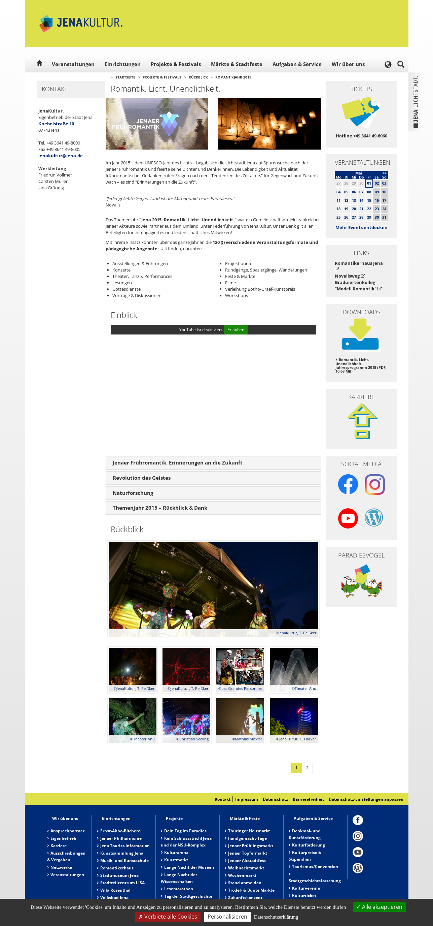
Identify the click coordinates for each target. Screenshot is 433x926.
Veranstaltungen (73, 64)
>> (385, 172)
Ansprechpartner (67, 831)
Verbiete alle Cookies (168, 916)
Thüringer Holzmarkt (249, 831)
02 (377, 183)
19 (346, 208)
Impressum (246, 799)
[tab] (213, 462)
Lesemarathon (178, 889)
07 (361, 191)
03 (384, 183)
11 (338, 200)
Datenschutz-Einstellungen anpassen (366, 799)
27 (354, 217)
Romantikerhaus (117, 868)
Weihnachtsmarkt (246, 868)
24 (384, 208)
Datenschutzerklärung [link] (276, 917)
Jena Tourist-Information (125, 846)
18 (338, 208)
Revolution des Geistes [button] (142, 477)
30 (377, 217)
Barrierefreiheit (308, 799)
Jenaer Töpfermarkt (247, 853)
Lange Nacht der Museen (189, 867)
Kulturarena (176, 852)
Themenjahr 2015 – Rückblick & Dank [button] (160, 507)
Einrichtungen (123, 64)
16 (377, 200)
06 (354, 191)
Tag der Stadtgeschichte (188, 896)
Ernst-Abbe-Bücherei (121, 831)
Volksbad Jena (114, 897)
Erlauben (235, 329)
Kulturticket (304, 895)
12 (346, 200)
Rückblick (198, 77)
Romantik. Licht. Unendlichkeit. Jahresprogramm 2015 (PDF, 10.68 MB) (361, 365)
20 (354, 208)
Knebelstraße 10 (56, 124)
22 (369, 208)
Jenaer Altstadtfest (247, 860)
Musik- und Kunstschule (124, 860)
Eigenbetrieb (63, 838)
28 (361, 217)
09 (377, 191)
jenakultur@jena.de (60, 156)
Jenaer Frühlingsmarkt (250, 846)
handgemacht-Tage (247, 838)
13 (354, 200)
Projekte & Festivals (176, 64)
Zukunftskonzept (245, 897)
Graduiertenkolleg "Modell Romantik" (358, 285)
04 (338, 191)
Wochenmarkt (242, 875)
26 (346, 217)
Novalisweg (350, 276)
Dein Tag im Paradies (185, 831)
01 (369, 183)
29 (369, 217)
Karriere (58, 846)
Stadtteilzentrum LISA (122, 883)
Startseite (125, 77)
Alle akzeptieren (379, 907)
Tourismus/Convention (315, 866)
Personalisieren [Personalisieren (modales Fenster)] (227, 916)
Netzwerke (61, 867)
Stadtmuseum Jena (119, 875)
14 (361, 200)
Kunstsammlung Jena (121, 853)
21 (361, 208)
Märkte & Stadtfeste (236, 64)
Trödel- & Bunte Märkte (251, 890)
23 (377, 208)
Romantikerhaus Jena (359, 266)
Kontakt (222, 799)
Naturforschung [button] (133, 492)
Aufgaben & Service (297, 64)
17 (384, 200)
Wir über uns (348, 64)
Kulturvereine (306, 888)
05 (346, 191)
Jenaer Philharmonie (121, 838)
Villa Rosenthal (115, 890)
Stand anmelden (244, 883)
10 (384, 191)
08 (369, 191)
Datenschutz (275, 799)
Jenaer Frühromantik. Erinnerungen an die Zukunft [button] (178, 462)
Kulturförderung (308, 845)
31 (384, 217)
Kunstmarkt (176, 860)
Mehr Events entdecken (361, 227)
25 (338, 217)
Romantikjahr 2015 (233, 77)
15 (369, 200)
